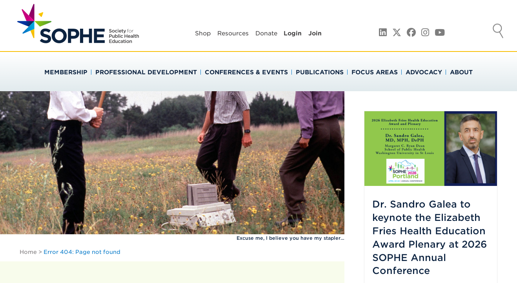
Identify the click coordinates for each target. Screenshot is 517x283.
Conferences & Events (246, 72)
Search (498, 32)
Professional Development (146, 72)
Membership (65, 72)
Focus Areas (374, 72)
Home (28, 252)
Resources (233, 33)
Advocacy (424, 72)
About (461, 72)
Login (293, 33)
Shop (203, 33)
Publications (320, 72)
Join (315, 33)
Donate (266, 33)
